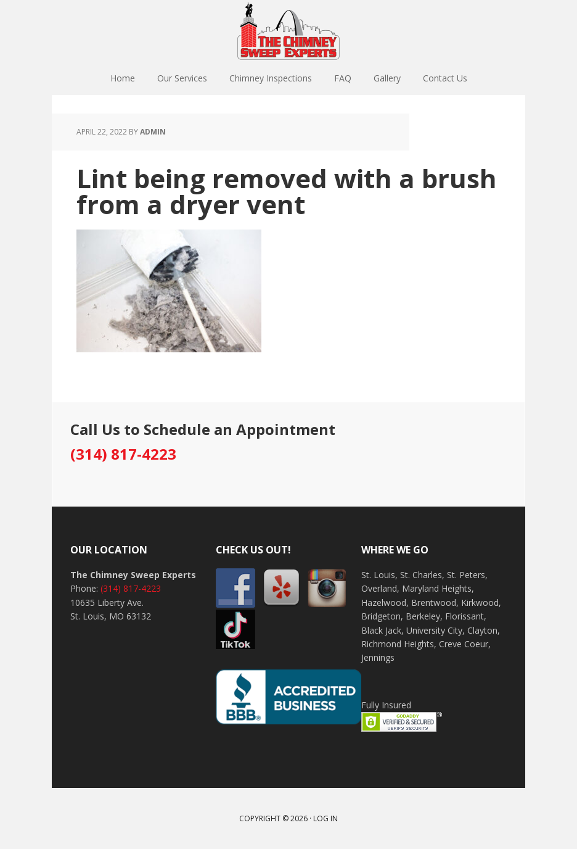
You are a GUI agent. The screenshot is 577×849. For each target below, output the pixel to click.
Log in (325, 818)
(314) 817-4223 (123, 454)
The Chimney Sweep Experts (288, 31)
